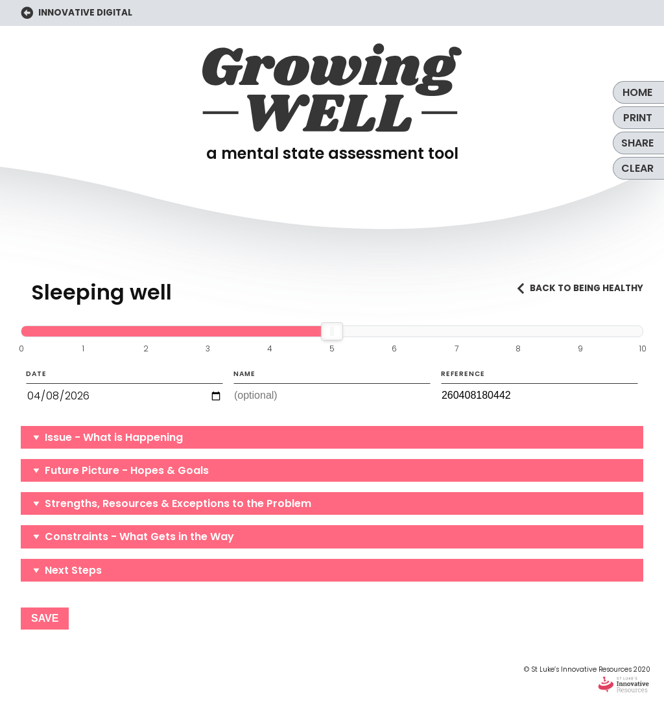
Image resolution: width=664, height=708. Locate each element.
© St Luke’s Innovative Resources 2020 (587, 679)
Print (637, 117)
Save (44, 618)
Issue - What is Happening (114, 437)
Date (124, 389)
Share (637, 143)
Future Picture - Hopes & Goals (127, 470)
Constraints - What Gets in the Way (139, 536)
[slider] (332, 331)
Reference (539, 388)
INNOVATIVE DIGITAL (76, 13)
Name (332, 388)
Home (637, 92)
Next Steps (73, 570)
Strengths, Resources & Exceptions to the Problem (178, 503)
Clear (637, 168)
